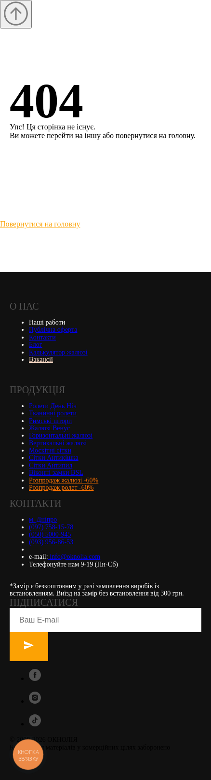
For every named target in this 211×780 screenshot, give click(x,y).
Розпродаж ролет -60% (61, 487)
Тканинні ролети (53, 413)
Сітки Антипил (50, 465)
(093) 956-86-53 (51, 542)
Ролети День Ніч (53, 406)
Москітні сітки (50, 450)
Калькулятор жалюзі (58, 352)
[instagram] (35, 701)
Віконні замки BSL (56, 472)
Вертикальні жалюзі (58, 443)
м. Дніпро (43, 519)
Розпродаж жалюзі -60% (63, 480)
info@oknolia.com (74, 556)
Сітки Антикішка (54, 457)
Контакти (42, 337)
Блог (35, 344)
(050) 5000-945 (50, 534)
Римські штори (50, 421)
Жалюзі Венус (49, 428)
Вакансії (41, 359)
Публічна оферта (53, 329)
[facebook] (35, 678)
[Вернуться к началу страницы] (16, 14)
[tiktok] (35, 724)
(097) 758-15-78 (51, 527)
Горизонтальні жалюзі (60, 435)
